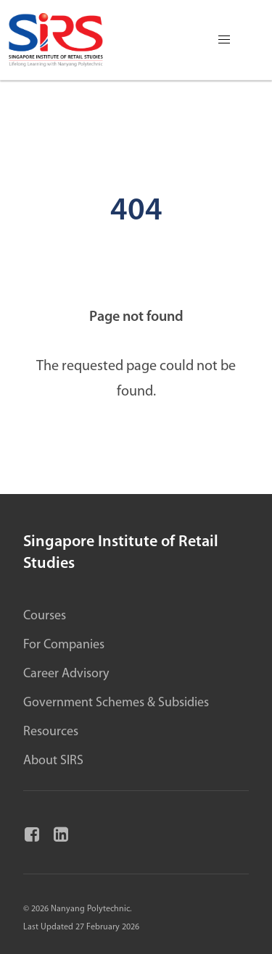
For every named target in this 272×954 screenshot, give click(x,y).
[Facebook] (37, 835)
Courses (44, 616)
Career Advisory (66, 674)
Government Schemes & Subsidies (116, 703)
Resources (50, 732)
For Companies (63, 645)
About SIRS (53, 761)
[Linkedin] (66, 835)
